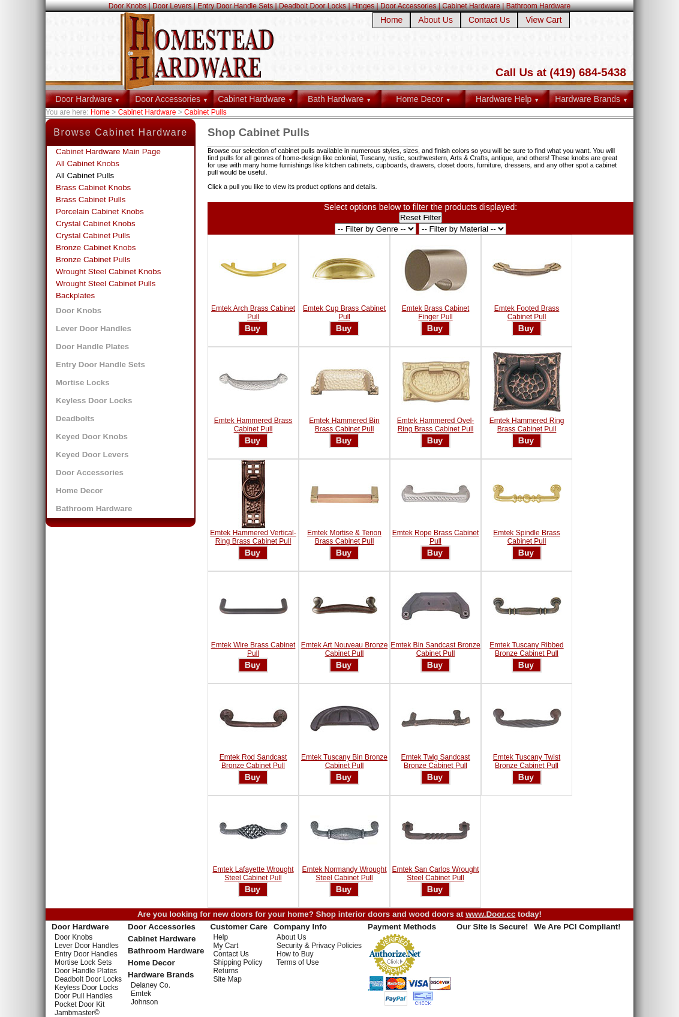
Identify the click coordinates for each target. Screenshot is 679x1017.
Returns (225, 971)
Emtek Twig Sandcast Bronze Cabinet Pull (435, 761)
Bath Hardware (339, 99)
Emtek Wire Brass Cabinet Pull (253, 649)
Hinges (363, 6)
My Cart (225, 945)
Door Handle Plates (92, 346)
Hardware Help (507, 99)
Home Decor (423, 99)
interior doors (364, 914)
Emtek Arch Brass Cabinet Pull (253, 312)
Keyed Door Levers (92, 454)
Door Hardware (87, 99)
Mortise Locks (83, 382)
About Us (435, 20)
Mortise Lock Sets (83, 962)
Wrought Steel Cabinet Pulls (105, 283)
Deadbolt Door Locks (312, 6)
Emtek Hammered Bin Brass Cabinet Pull (344, 424)
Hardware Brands (591, 99)
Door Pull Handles (84, 996)
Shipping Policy (237, 962)
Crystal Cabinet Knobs (96, 223)
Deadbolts (75, 418)
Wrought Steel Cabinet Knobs (108, 271)
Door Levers (171, 6)
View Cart (543, 20)
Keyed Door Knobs (92, 436)
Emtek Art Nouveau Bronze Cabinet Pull (344, 649)
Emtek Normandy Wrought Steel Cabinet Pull (344, 873)
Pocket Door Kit (79, 1004)
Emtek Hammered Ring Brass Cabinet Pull (526, 424)
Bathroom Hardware (538, 6)
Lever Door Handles (93, 328)
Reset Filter (420, 217)
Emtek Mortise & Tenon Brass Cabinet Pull (344, 537)
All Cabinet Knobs (87, 163)
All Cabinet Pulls (85, 175)
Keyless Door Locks (94, 400)
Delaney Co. (150, 985)
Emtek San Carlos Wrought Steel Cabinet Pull (435, 873)
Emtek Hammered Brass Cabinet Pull (253, 424)
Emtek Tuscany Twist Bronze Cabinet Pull (526, 761)
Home (391, 20)
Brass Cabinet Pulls (90, 199)
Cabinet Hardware (471, 6)
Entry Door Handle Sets (235, 6)
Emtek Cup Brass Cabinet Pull (344, 312)
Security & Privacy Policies (319, 945)
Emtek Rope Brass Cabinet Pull (435, 537)
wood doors (431, 914)
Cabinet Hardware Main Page (108, 151)
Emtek (141, 993)
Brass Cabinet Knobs (93, 187)
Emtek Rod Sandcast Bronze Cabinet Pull (253, 761)
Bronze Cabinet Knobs (96, 247)
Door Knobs (127, 6)
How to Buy (295, 954)
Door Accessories (408, 6)
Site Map (227, 979)
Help (220, 937)
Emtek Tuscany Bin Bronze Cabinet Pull (344, 761)
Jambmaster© (77, 1013)
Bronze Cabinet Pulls (93, 259)
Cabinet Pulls (205, 112)
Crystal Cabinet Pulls (93, 235)
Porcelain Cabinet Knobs (100, 211)
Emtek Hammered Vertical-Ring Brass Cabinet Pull (253, 537)
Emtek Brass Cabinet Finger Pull (436, 312)
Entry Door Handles (86, 954)
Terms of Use (298, 962)
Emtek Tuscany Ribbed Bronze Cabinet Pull (526, 649)
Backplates (75, 295)
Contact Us (489, 20)
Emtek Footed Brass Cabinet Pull (527, 312)
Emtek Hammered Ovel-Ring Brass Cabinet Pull (435, 424)
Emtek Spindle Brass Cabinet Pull (526, 537)
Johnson (144, 1002)
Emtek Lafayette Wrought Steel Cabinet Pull (252, 873)
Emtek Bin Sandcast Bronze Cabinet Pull (435, 649)
